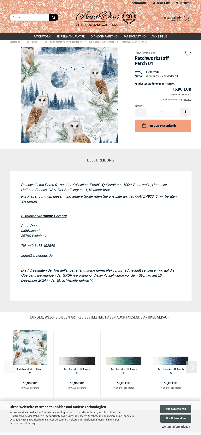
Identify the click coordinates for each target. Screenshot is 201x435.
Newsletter (139, 3)
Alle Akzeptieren (176, 409)
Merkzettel (184, 3)
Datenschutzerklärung (22, 423)
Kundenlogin (161, 3)
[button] (140, 115)
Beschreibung (100, 163)
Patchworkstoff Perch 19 (77, 374)
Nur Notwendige (176, 418)
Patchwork (42, 36)
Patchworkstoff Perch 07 (171, 374)
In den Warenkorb (158, 128)
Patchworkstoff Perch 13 (124, 374)
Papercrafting (134, 36)
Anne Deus (159, 36)
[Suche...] (53, 17)
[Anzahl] (163, 115)
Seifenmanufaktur (70, 36)
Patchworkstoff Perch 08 (30, 374)
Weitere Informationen (176, 426)
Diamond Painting (104, 36)
